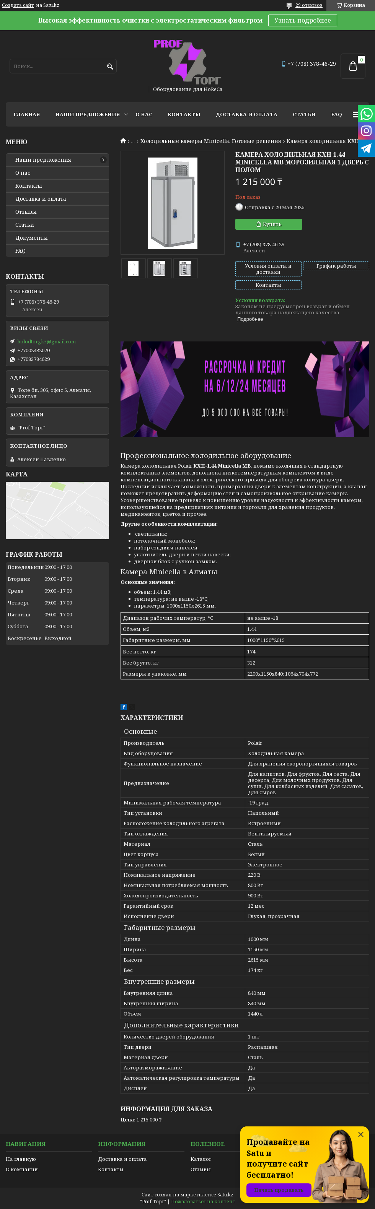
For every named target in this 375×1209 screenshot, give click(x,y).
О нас (143, 114)
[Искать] (110, 66)
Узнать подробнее (302, 20)
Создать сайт (18, 5)
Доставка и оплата (246, 114)
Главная (26, 114)
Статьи (304, 114)
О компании (22, 1169)
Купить (272, 224)
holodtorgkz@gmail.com (46, 341)
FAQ (336, 114)
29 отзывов (309, 5)
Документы (31, 237)
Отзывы (26, 211)
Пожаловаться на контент (203, 1201)
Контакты (184, 114)
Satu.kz (225, 1194)
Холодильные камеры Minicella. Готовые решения (210, 141)
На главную (21, 1158)
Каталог (201, 1158)
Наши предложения (87, 114)
